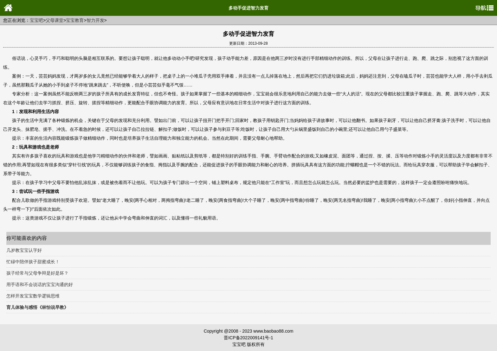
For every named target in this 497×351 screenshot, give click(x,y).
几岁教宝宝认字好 (24, 250)
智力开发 (95, 20)
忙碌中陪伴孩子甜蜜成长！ (33, 261)
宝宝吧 (36, 20)
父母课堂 (54, 20)
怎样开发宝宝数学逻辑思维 (33, 295)
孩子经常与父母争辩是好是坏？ (37, 273)
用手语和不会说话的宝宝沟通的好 (39, 284)
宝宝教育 (75, 20)
